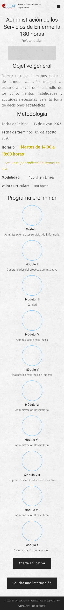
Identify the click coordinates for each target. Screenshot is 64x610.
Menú (58, 6)
